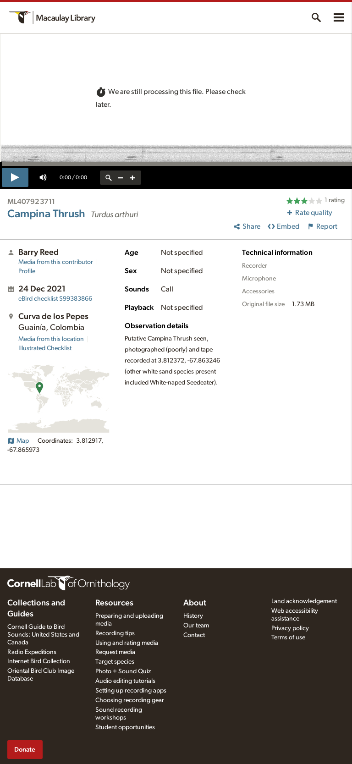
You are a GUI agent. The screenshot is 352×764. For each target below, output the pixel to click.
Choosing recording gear (129, 700)
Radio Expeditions (31, 652)
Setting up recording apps (130, 690)
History (193, 616)
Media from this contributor (55, 262)
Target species (114, 662)
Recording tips (115, 633)
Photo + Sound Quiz (123, 671)
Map (18, 441)
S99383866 (55, 299)
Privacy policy (290, 628)
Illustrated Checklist (45, 348)
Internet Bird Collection (38, 661)
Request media (115, 652)
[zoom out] (121, 177)
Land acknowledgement (304, 601)
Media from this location (51, 339)
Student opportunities (125, 727)
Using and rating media (126, 643)
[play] (15, 177)
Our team (196, 625)
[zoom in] (132, 177)
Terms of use (288, 637)
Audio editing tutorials (125, 681)
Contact (194, 635)
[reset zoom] (109, 177)
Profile (26, 271)
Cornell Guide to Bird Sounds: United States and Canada (43, 635)
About (194, 603)
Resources (114, 603)
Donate (24, 749)
